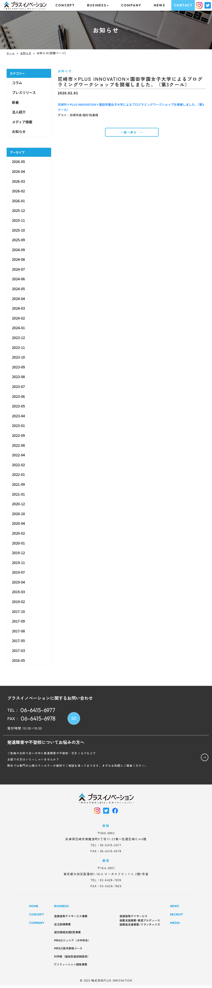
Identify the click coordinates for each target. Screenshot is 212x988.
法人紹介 (19, 112)
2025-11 (18, 220)
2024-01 (18, 327)
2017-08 (18, 631)
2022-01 (18, 474)
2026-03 (18, 181)
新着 (15, 102)
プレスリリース (24, 92)
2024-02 (18, 318)
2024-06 (18, 278)
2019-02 (18, 601)
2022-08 (18, 445)
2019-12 (18, 552)
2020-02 (18, 533)
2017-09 (18, 621)
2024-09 (18, 249)
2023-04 (18, 415)
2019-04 (18, 582)
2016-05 (18, 660)
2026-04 (18, 171)
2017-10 (18, 611)
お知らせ (19, 131)
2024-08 (18, 259)
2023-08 (18, 376)
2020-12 (18, 503)
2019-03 (18, 591)
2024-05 (18, 288)
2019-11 (18, 562)
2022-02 (18, 464)
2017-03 (18, 650)
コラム (17, 82)
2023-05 (18, 406)
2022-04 (18, 454)
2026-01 (18, 200)
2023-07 (18, 386)
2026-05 (18, 161)
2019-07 (18, 572)
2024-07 (18, 269)
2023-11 (18, 347)
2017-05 (18, 640)
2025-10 (18, 229)
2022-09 (18, 435)
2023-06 (18, 396)
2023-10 (18, 357)
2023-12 (18, 337)
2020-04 (18, 523)
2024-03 (18, 308)
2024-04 (18, 298)
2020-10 (18, 513)
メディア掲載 (22, 121)
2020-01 (18, 542)
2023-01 (18, 425)
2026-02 (18, 190)
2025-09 (18, 239)
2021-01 (18, 494)
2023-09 (18, 367)
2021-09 (18, 484)
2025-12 (18, 210)
